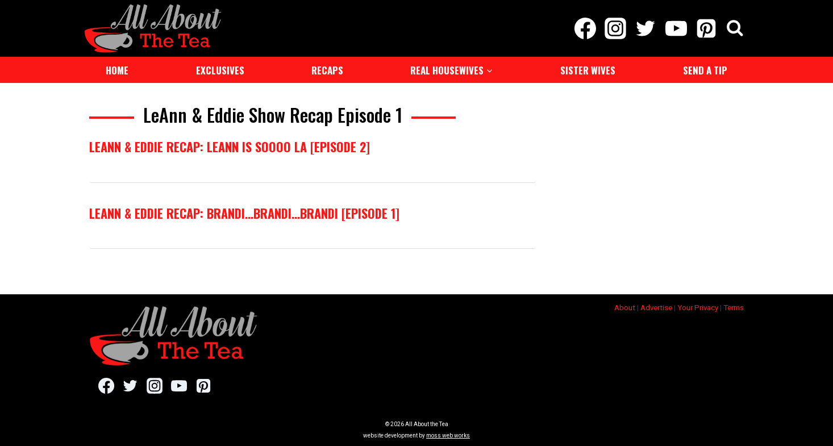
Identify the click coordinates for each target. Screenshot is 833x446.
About (624, 307)
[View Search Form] (735, 29)
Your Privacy (697, 307)
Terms (733, 307)
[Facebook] (585, 28)
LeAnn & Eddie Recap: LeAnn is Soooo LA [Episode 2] (229, 146)
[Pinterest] (706, 28)
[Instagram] (616, 28)
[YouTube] (676, 28)
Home (117, 70)
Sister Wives (587, 70)
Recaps (327, 70)
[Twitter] (646, 28)
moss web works (448, 435)
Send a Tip (705, 70)
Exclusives (220, 70)
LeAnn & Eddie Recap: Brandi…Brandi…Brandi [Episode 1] (244, 213)
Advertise (656, 307)
